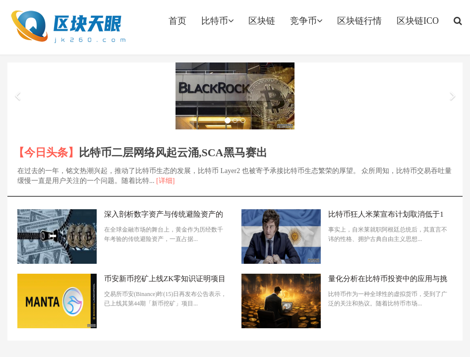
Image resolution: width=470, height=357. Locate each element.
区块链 (261, 21)
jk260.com (67, 27)
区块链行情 (359, 21)
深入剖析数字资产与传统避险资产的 (163, 214)
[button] (17, 96)
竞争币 (306, 21)
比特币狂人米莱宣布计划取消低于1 (386, 214)
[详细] (165, 180)
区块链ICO (418, 21)
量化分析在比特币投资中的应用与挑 (387, 279)
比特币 (217, 21)
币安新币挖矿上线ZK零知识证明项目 (165, 279)
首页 (177, 21)
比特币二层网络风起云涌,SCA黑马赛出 (173, 152)
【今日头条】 (46, 152)
